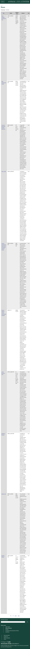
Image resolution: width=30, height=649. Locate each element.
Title (4, 13)
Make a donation (7, 637)
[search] (12, 621)
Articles (6, 629)
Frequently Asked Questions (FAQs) (12, 630)
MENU (2, 1)
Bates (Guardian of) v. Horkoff (4, 82)
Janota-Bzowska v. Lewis (3, 373)
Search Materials (8, 628)
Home (5, 639)
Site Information (7, 635)
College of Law (16, 645)
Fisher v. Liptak (4, 171)
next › (16, 615)
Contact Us (6, 636)
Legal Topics (7, 626)
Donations (7, 631)
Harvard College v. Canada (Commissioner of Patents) (4, 313)
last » (19, 615)
